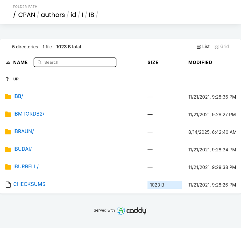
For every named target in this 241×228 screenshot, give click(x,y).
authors (53, 14)
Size (152, 62)
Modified (200, 62)
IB (91, 14)
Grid (221, 46)
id (73, 14)
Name (21, 62)
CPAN (26, 14)
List (203, 46)
